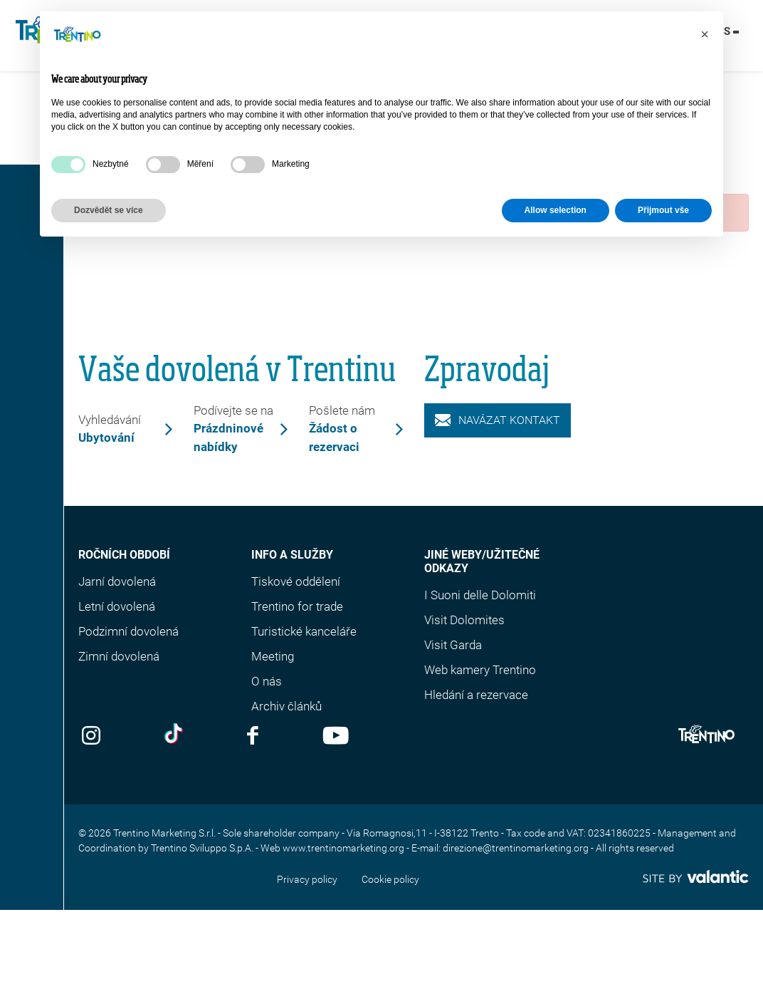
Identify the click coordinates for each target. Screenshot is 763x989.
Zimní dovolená (118, 656)
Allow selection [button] (555, 210)
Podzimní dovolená (128, 631)
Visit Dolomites (464, 620)
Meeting (272, 656)
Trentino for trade (297, 606)
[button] (704, 34)
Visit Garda (453, 645)
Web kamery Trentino (480, 670)
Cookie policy (390, 879)
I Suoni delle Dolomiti (480, 595)
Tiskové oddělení (295, 581)
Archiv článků (286, 706)
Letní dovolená (116, 606)
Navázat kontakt (497, 420)
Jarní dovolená (117, 581)
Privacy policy (307, 879)
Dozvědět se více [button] (108, 210)
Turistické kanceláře (304, 631)
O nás (266, 681)
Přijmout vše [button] (663, 210)
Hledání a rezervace (476, 695)
